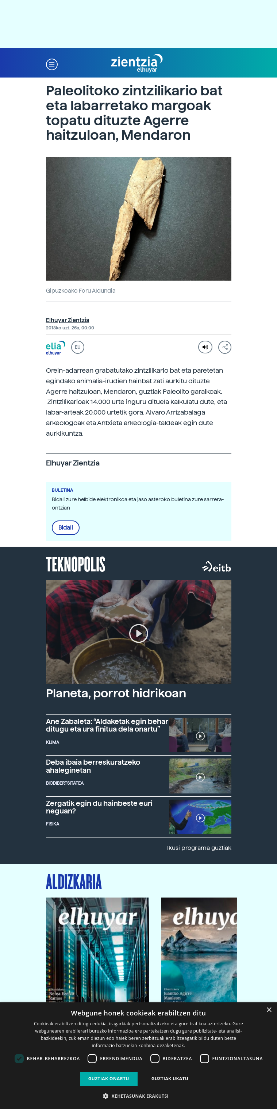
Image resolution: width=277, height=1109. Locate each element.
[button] (52, 63)
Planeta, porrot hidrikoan (116, 693)
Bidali (65, 527)
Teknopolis (75, 563)
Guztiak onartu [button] (108, 1079)
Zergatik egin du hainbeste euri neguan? (99, 807)
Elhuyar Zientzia (67, 320)
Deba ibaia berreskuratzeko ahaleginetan (93, 766)
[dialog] (138, 1055)
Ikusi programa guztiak (199, 847)
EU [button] (77, 347)
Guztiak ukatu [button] (170, 1079)
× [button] (269, 1010)
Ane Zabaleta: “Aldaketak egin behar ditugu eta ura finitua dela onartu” (107, 725)
